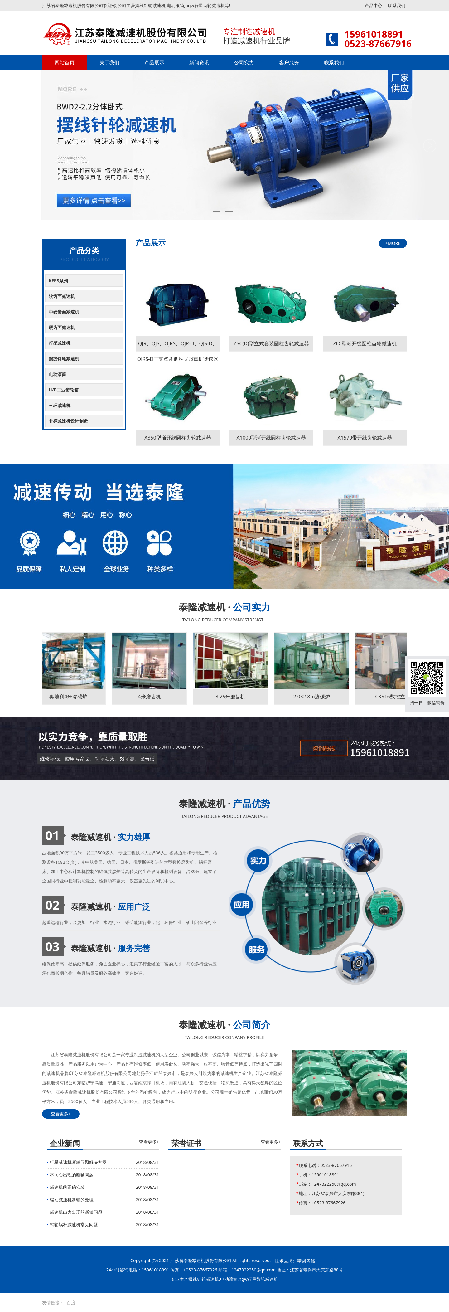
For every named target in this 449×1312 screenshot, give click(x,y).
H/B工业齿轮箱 (64, 390)
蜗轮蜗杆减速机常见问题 (74, 1224)
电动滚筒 (57, 374)
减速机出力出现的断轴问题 (76, 1212)
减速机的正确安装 (67, 1187)
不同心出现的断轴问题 (72, 1175)
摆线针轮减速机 (64, 359)
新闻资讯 (199, 62)
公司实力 (244, 62)
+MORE (392, 243)
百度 (71, 1302)
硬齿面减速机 (62, 327)
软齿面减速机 (62, 296)
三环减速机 (59, 405)
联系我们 (396, 5)
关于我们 (109, 62)
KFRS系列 (58, 281)
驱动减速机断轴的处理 (72, 1200)
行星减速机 (59, 343)
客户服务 (289, 62)
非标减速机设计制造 (68, 421)
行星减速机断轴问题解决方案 (78, 1162)
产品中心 (373, 5)
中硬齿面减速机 (64, 312)
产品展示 (154, 62)
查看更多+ (61, 1114)
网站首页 (65, 62)
